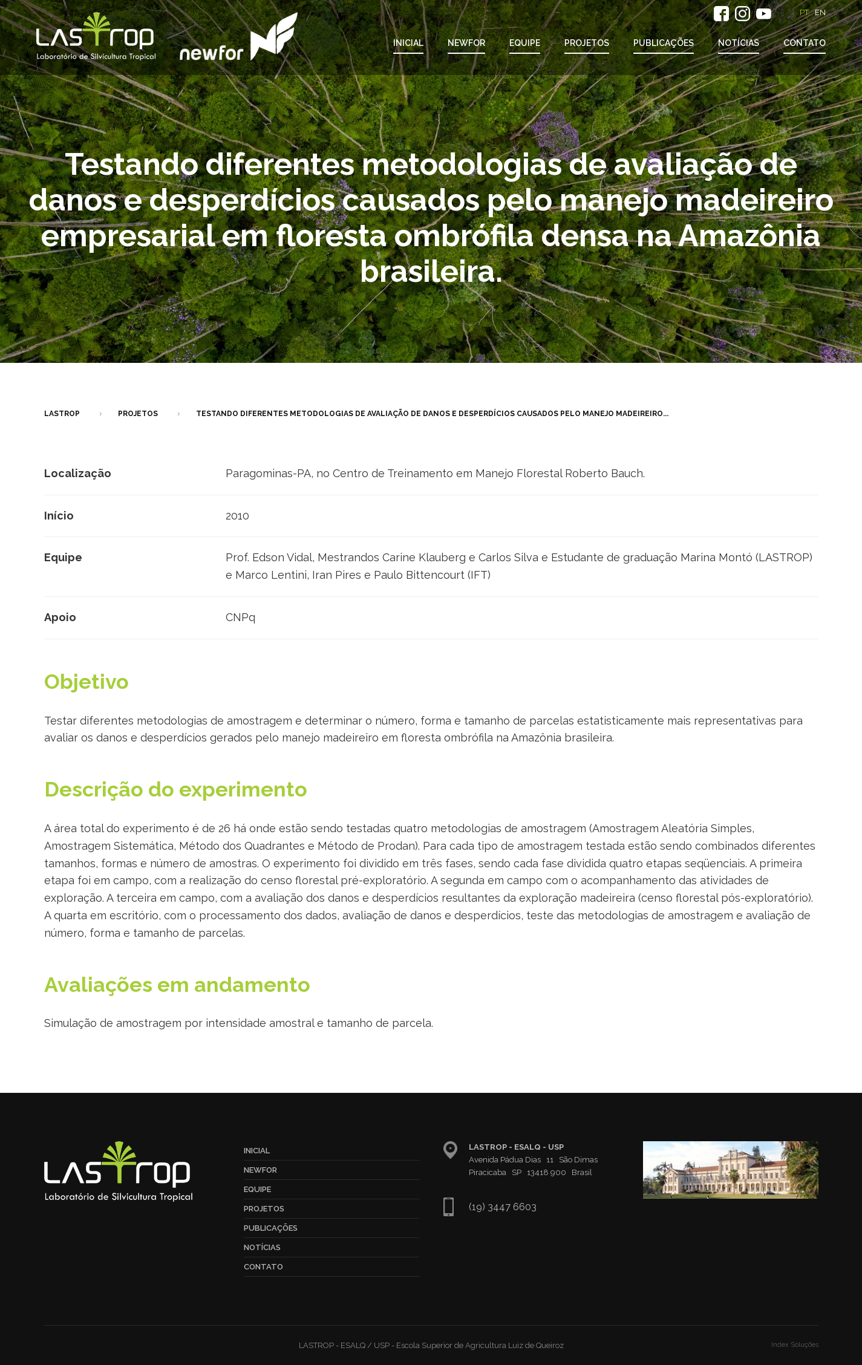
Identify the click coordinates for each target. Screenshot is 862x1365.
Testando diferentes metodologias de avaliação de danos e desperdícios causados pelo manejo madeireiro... (432, 413)
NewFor (466, 43)
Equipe (524, 43)
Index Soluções (794, 1345)
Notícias (738, 43)
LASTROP (62, 413)
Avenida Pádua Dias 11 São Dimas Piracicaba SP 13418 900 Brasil (533, 1159)
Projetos (586, 43)
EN (820, 12)
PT (804, 12)
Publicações (663, 43)
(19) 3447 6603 (503, 1207)
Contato (804, 43)
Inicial (408, 43)
